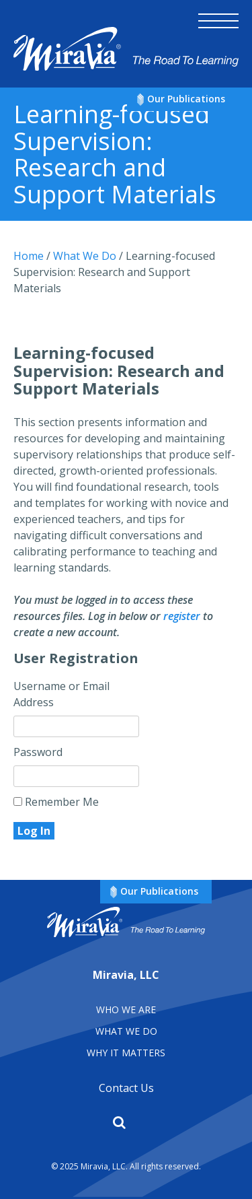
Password (37, 752)
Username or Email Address (61, 694)
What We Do (126, 1031)
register (181, 616)
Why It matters (126, 1052)
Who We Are (126, 1009)
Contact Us (126, 1088)
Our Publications (186, 98)
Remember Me (56, 801)
